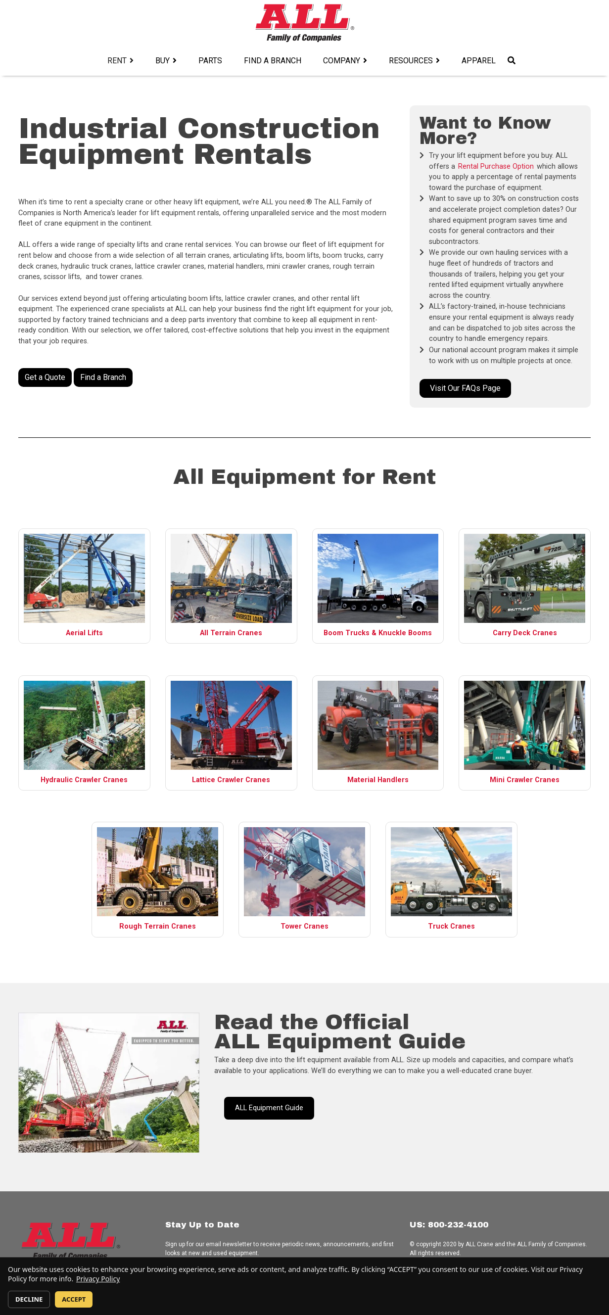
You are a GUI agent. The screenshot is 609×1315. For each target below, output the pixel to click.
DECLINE (29, 1299)
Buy (162, 60)
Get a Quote (45, 377)
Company (341, 60)
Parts (210, 60)
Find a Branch (272, 60)
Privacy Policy (98, 1278)
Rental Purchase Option (496, 166)
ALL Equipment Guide (269, 1108)
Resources (411, 60)
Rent (117, 60)
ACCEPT (74, 1299)
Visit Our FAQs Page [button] (465, 388)
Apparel (479, 60)
